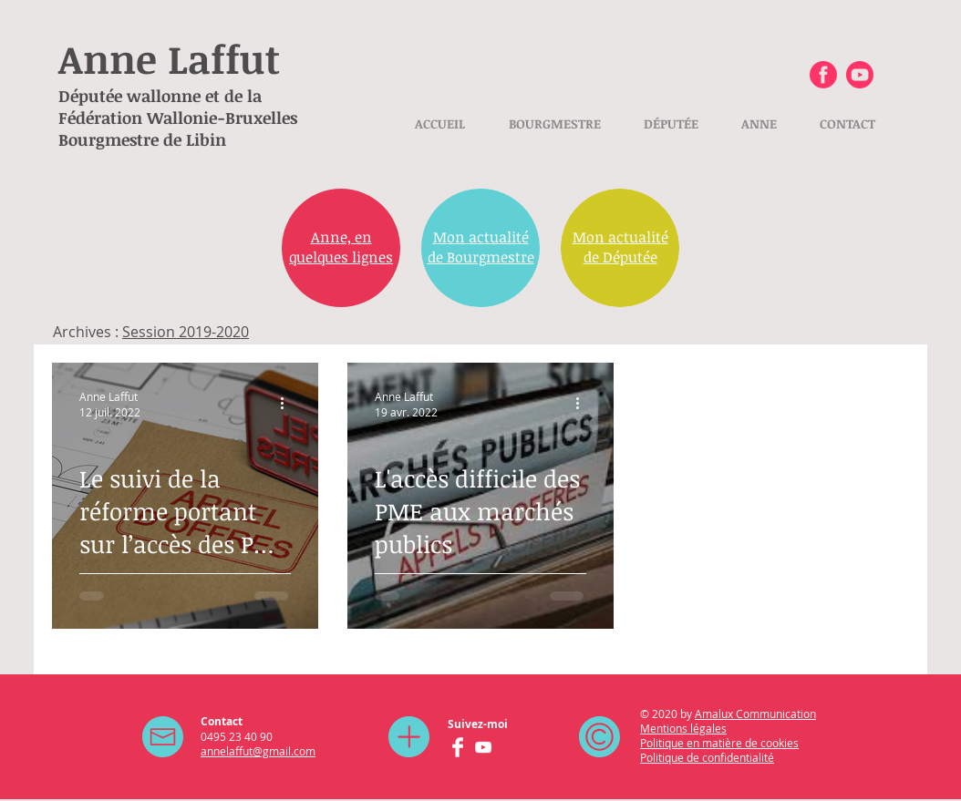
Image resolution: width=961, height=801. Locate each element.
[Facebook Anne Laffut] (823, 74)
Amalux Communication (755, 713)
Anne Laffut (169, 58)
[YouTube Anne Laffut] (483, 747)
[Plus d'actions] (288, 404)
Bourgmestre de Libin (142, 139)
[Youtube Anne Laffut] (859, 74)
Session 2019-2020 (185, 332)
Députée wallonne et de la (160, 96)
